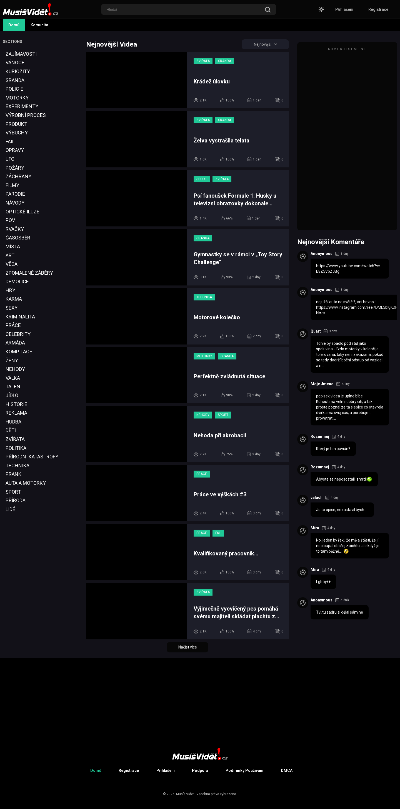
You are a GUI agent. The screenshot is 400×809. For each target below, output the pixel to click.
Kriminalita (20, 317)
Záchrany (18, 176)
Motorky (17, 98)
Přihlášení (344, 9)
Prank (13, 474)
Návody (15, 203)
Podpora (200, 770)
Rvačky (15, 229)
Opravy (15, 150)
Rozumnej (320, 436)
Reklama (16, 413)
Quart (316, 331)
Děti (11, 430)
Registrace (378, 9)
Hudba (13, 422)
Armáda (15, 343)
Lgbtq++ (323, 582)
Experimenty (22, 106)
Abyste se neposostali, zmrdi (344, 479)
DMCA (286, 770)
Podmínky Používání (244, 770)
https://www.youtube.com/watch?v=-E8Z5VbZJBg (349, 269)
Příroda (16, 500)
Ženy (12, 360)
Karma (14, 299)
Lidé (10, 509)
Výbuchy (17, 133)
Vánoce (15, 62)
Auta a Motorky (26, 483)
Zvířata (15, 439)
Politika (16, 448)
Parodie (15, 194)
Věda (12, 264)
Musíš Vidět (185, 794)
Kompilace (19, 351)
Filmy (12, 185)
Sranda (15, 80)
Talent (14, 386)
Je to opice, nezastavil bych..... (342, 509)
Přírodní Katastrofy (32, 457)
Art (10, 255)
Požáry (15, 168)
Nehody (15, 369)
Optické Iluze (22, 212)
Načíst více (187, 647)
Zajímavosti (21, 54)
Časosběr (18, 238)
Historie (16, 404)
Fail (10, 141)
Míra (315, 528)
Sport (13, 492)
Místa (13, 246)
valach (316, 497)
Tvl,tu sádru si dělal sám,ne (339, 612)
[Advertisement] (23, 624)
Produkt (16, 124)
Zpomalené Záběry (29, 273)
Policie (14, 89)
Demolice (17, 281)
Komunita (39, 25)
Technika (17, 465)
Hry (10, 290)
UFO (10, 159)
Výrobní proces (26, 115)
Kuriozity (18, 71)
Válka (13, 378)
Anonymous (321, 253)
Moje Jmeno (322, 384)
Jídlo (12, 395)
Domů (13, 25)
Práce (13, 325)
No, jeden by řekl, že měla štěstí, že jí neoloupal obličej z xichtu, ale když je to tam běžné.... (347, 546)
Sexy (12, 308)
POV (10, 220)
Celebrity (18, 334)
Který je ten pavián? (333, 448)
